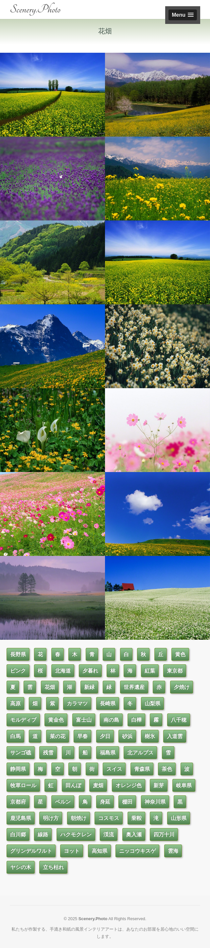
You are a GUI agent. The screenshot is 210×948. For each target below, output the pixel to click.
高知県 (99, 851)
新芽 (158, 785)
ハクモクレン (76, 834)
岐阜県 (184, 785)
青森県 (142, 769)
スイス (114, 769)
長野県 (18, 654)
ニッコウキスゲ (137, 851)
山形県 (178, 818)
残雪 (48, 752)
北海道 (63, 670)
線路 (43, 834)
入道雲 (175, 736)
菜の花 (57, 736)
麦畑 (98, 785)
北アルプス (140, 752)
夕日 (105, 736)
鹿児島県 (20, 818)
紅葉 (150, 670)
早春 (82, 736)
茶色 (167, 769)
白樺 (136, 720)
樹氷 (150, 736)
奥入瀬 (134, 834)
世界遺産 (134, 687)
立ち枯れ (53, 867)
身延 (105, 802)
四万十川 (163, 834)
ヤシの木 (20, 867)
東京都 (175, 670)
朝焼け (78, 818)
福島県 (107, 752)
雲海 (173, 851)
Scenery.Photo (35, 9)
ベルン (63, 802)
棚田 (127, 802)
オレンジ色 (128, 785)
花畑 (49, 687)
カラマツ (77, 703)
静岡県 (18, 769)
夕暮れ (90, 670)
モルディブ (23, 720)
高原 (15, 703)
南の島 (111, 720)
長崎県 (107, 703)
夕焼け (181, 687)
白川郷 (18, 834)
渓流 (108, 834)
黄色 (180, 654)
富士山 (84, 720)
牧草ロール (23, 785)
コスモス (108, 818)
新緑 (89, 687)
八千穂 (178, 720)
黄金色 (56, 720)
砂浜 (127, 736)
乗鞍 (136, 818)
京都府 (18, 802)
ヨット (71, 851)
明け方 (51, 818)
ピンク (18, 670)
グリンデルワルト (31, 851)
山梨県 (152, 703)
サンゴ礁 (20, 752)
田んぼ (73, 785)
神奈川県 (155, 802)
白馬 (15, 736)
